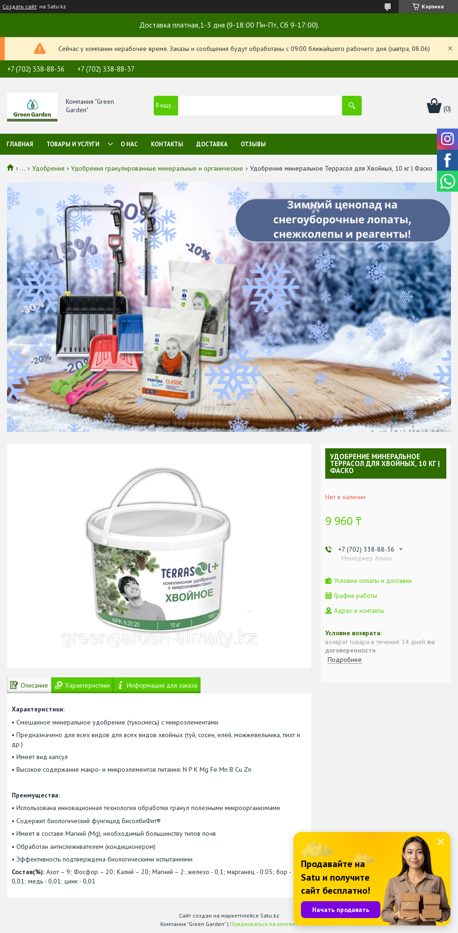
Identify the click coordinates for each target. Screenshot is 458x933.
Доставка (212, 144)
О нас (129, 144)
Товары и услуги (73, 144)
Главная (20, 144)
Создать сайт (19, 6)
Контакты (167, 144)
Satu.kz (269, 915)
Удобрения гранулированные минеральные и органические (157, 168)
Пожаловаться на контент (264, 923)
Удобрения (48, 168)
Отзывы (253, 144)
